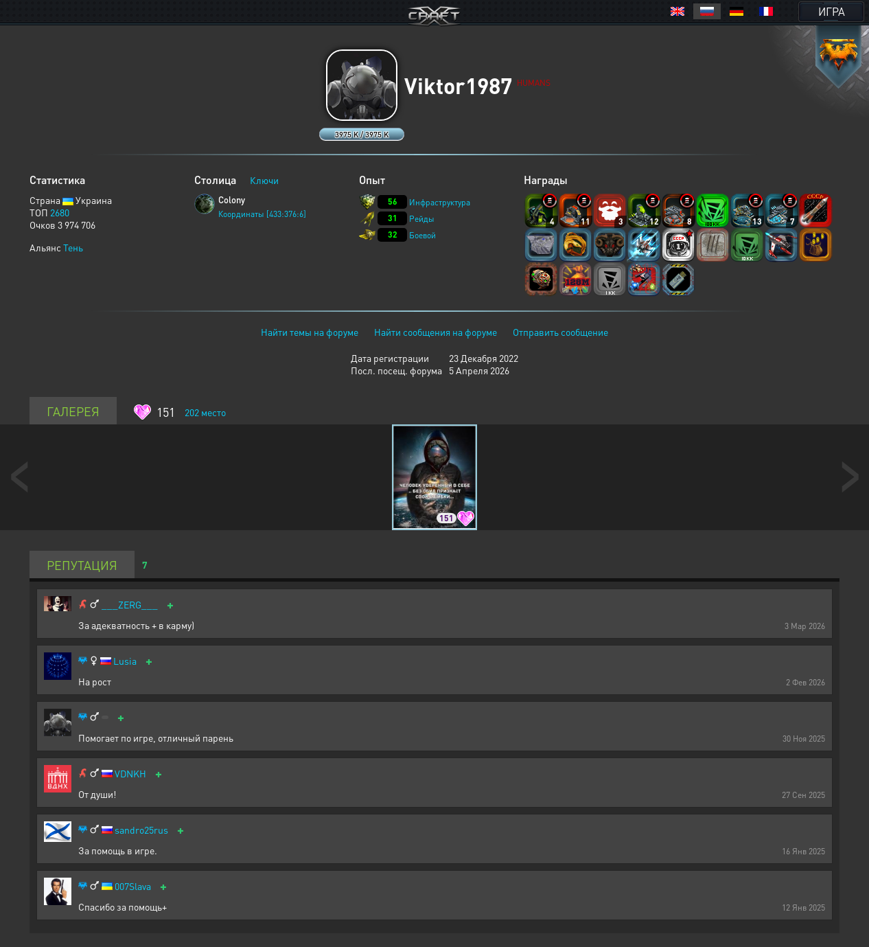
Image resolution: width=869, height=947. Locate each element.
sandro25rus (141, 830)
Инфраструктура (439, 202)
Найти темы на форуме (309, 332)
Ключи (264, 180)
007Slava (133, 886)
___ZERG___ (130, 605)
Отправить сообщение (560, 332)
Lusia (125, 661)
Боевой (422, 235)
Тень (73, 247)
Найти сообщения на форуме (435, 332)
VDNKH (130, 773)
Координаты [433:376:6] (262, 214)
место (205, 412)
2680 (59, 212)
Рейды (421, 219)
